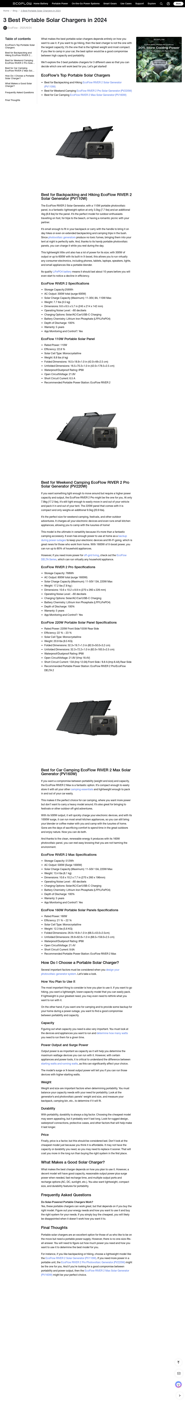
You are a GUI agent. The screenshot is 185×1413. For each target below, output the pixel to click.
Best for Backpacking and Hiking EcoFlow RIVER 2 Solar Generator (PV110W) (18, 54)
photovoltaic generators (62, 237)
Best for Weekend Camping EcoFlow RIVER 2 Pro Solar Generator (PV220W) (19, 61)
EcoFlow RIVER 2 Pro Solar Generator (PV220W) (104, 90)
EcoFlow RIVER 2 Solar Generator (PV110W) (70, 1258)
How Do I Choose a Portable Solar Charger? (19, 77)
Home (6, 10)
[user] (168, 3)
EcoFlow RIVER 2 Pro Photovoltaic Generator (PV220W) (93, 1262)
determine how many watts (112, 1033)
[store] (178, 3)
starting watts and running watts (59, 1063)
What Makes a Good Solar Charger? (18, 84)
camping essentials (82, 789)
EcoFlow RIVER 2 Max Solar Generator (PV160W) (98, 94)
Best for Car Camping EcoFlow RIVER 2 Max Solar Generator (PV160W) (19, 69)
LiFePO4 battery (62, 271)
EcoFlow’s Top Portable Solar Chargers (20, 46)
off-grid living (91, 555)
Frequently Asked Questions (19, 92)
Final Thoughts (12, 100)
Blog (15, 10)
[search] (161, 3)
